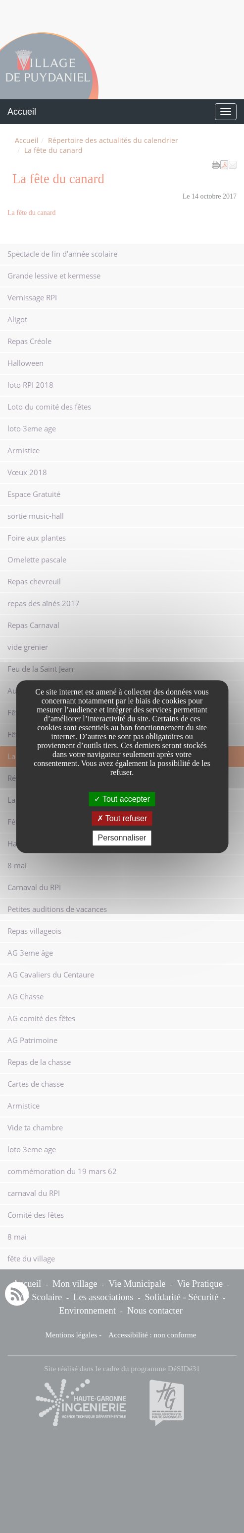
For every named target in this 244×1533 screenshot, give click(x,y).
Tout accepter (122, 799)
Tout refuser (122, 818)
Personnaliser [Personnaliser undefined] (122, 838)
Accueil (21, 112)
